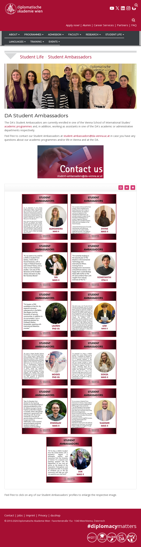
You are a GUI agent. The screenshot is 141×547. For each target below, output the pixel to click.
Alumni (87, 25)
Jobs (20, 515)
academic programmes (18, 126)
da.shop (55, 515)
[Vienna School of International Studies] (23, 8)
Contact (9, 515)
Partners (122, 25)
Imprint (30, 515)
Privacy (42, 515)
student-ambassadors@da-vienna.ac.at (87, 136)
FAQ (134, 25)
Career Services (104, 25)
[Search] (136, 5)
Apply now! (72, 25)
